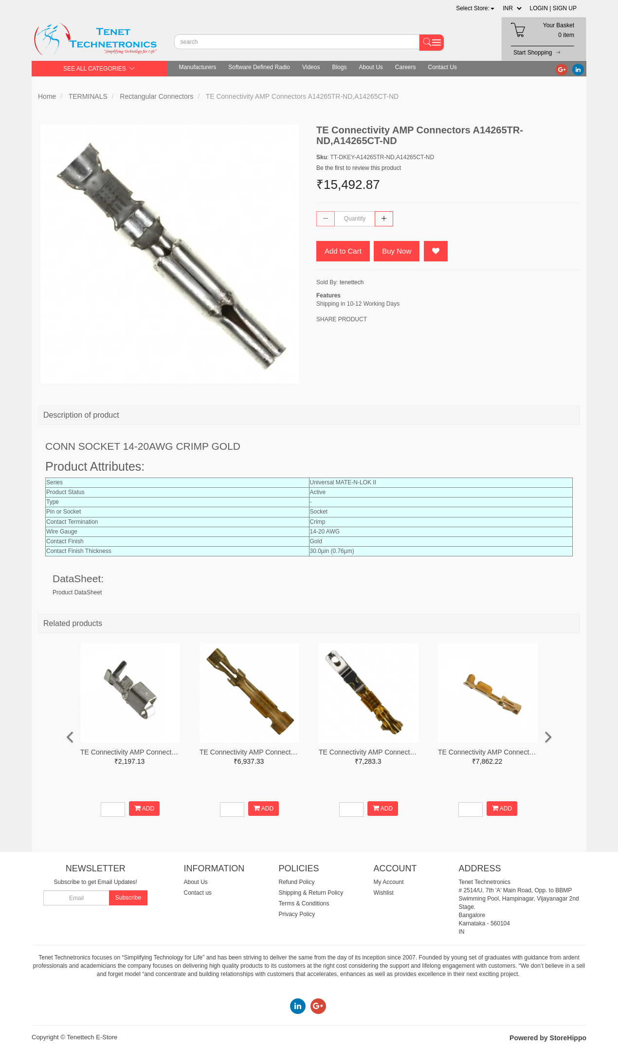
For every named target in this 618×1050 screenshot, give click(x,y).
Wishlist (384, 892)
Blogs (339, 67)
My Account (389, 882)
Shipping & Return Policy (311, 892)
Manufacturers (198, 67)
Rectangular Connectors (156, 96)
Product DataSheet (77, 592)
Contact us (198, 892)
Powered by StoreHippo (547, 1038)
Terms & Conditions (304, 903)
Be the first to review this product (358, 168)
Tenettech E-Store (92, 1037)
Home (47, 96)
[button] (475, 8)
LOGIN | (540, 8)
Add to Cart (343, 251)
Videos (311, 67)
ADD (144, 808)
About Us (370, 67)
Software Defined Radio (259, 67)
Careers (405, 67)
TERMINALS (88, 96)
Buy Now (396, 251)
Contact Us (442, 67)
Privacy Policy (297, 914)
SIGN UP (565, 8)
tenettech (352, 282)
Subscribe (128, 897)
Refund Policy (297, 882)
